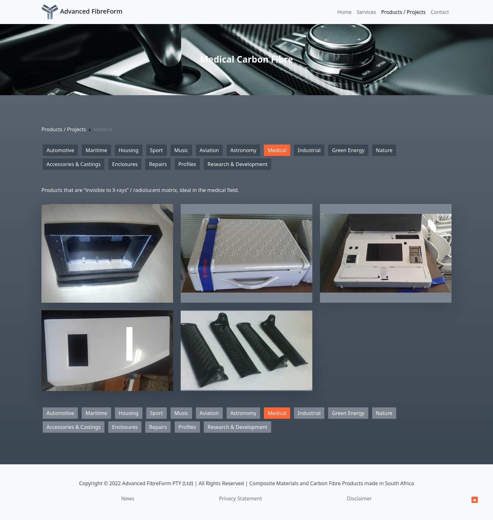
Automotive (60, 150)
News (127, 498)
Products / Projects (403, 12)
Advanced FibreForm (81, 12)
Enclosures (125, 164)
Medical (277, 150)
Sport (156, 150)
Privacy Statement (240, 498)
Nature (384, 150)
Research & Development (237, 164)
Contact (440, 12)
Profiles (187, 164)
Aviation (209, 150)
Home (344, 12)
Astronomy (243, 150)
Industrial (309, 150)
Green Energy (348, 150)
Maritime (96, 150)
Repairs (158, 164)
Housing (129, 150)
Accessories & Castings (74, 164)
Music (181, 150)
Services (366, 12)
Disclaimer (359, 498)
